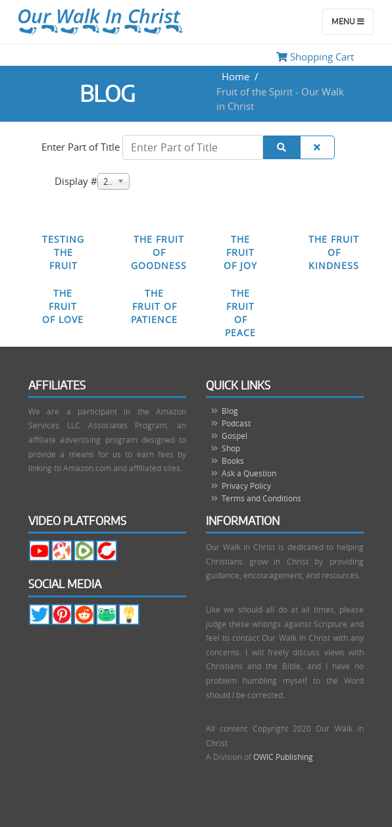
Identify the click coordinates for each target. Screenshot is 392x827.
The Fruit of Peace (240, 313)
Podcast (236, 423)
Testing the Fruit (63, 252)
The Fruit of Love (63, 306)
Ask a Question (249, 473)
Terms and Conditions (261, 498)
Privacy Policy (246, 485)
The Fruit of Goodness (159, 252)
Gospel (234, 435)
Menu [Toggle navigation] (347, 22)
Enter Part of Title (81, 146)
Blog (230, 410)
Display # (76, 181)
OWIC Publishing (283, 756)
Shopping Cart (315, 56)
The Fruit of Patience (154, 306)
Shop (231, 448)
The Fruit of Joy (240, 252)
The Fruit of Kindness (333, 252)
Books (233, 460)
